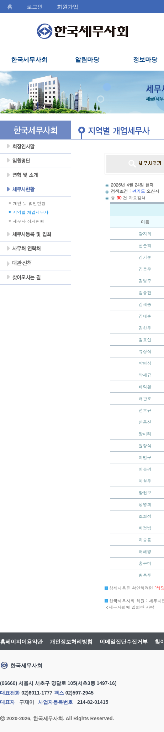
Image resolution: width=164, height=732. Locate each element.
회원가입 (67, 7)
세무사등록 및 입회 (35, 234)
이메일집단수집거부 (124, 642)
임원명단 (35, 161)
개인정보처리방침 (71, 642)
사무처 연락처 (35, 249)
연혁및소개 (35, 175)
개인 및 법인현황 (29, 203)
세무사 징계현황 (28, 221)
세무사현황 (35, 189)
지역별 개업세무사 (30, 212)
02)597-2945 (79, 693)
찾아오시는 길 (35, 277)
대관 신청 (18, 263)
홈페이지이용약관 (21, 642)
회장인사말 (35, 146)
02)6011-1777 (36, 693)
